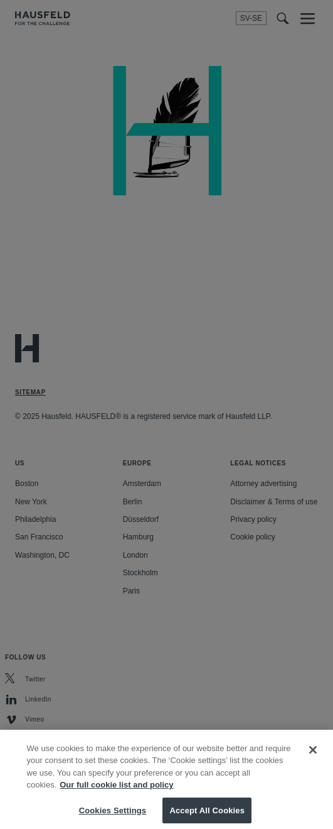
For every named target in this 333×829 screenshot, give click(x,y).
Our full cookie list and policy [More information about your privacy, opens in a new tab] (116, 791)
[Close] (313, 757)
